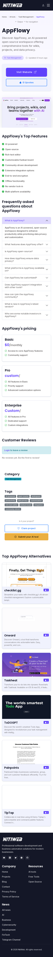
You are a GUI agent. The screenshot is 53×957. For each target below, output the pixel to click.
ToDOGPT (11, 723)
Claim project (26, 528)
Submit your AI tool (26, 536)
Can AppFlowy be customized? (21, 277)
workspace (36, 496)
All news (6, 910)
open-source (23, 496)
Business (6, 920)
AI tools (13, 17)
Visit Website (26, 72)
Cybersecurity (9, 924)
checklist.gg (12, 590)
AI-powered (10, 496)
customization (36, 500)
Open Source (35, 881)
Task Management (26, 17)
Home (4, 17)
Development (9, 929)
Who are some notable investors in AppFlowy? (23, 315)
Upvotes (26, 82)
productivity (10, 500)
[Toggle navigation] (48, 5)
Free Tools (33, 876)
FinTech (6, 934)
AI (3, 915)
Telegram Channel (11, 939)
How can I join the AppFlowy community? (19, 296)
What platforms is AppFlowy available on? (24, 269)
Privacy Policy (9, 891)
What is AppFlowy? (15, 220)
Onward (9, 635)
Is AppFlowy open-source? (19, 251)
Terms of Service (10, 896)
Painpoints (11, 768)
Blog (4, 881)
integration (38, 505)
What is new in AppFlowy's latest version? (22, 305)
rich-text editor (11, 505)
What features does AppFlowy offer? (24, 244)
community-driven (13, 509)
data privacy (23, 500)
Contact (6, 886)
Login (7, 450)
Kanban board (25, 505)
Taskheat (10, 680)
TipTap (9, 813)
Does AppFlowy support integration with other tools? (23, 286)
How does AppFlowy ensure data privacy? (22, 260)
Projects (6, 876)
